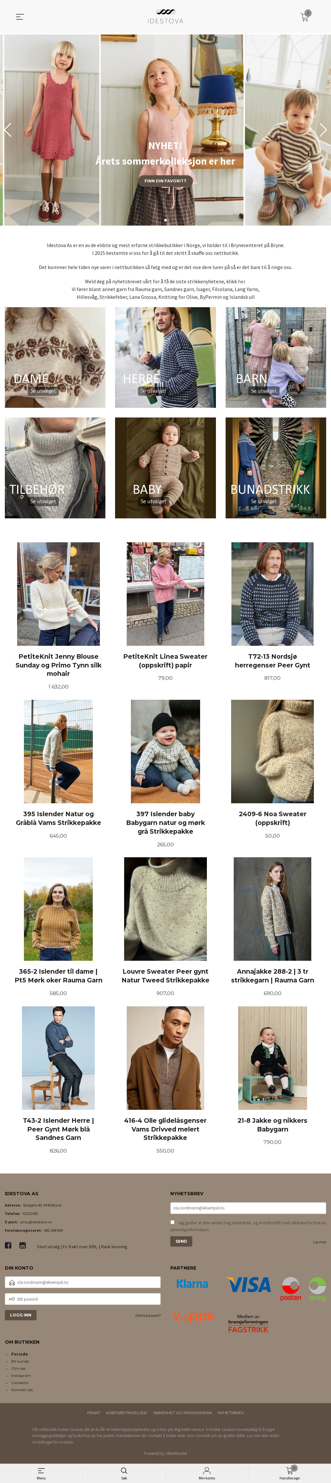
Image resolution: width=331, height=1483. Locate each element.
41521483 (30, 1215)
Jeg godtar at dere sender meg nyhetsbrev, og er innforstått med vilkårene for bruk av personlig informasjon (248, 1228)
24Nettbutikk (176, 1455)
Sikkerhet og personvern (182, 1414)
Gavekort (20, 1384)
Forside (19, 1355)
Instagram (21, 1377)
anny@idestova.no (36, 1223)
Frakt (93, 1414)
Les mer (319, 1243)
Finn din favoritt (165, 181)
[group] (165, 130)
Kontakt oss (22, 1391)
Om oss (18, 1370)
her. (242, 281)
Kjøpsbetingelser (126, 1414)
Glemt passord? (148, 1317)
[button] (323, 130)
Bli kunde (20, 1362)
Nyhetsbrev (231, 1414)
